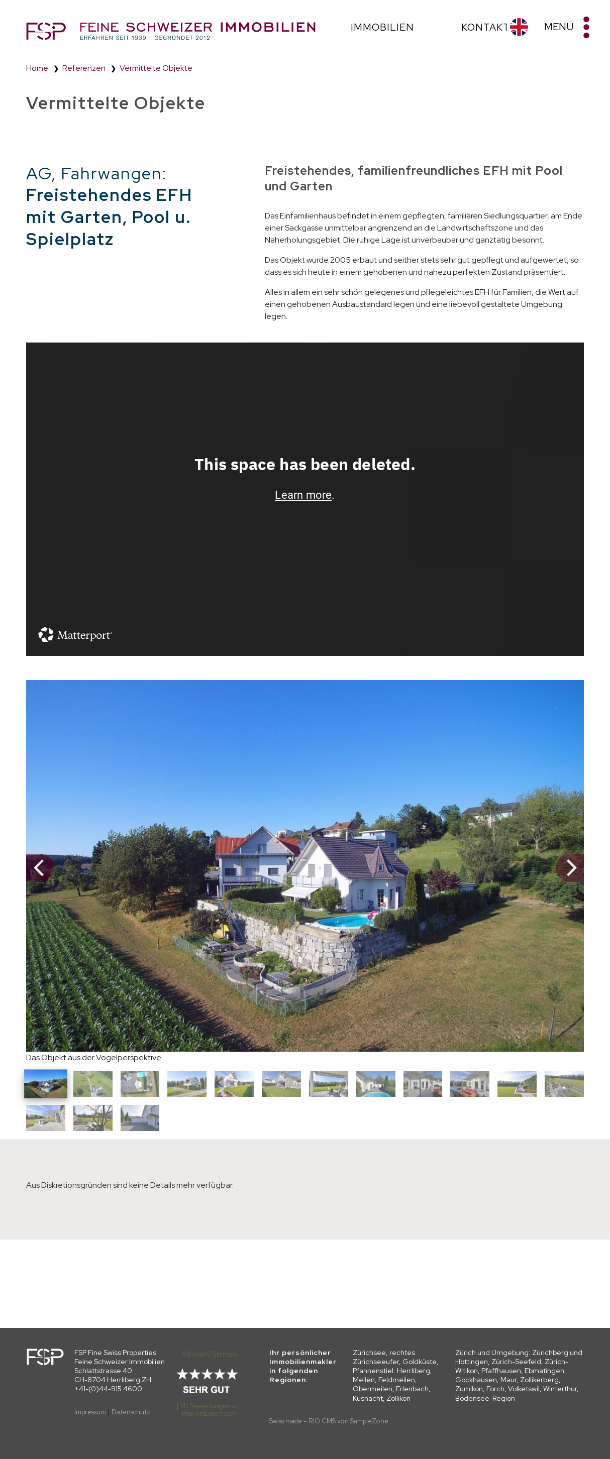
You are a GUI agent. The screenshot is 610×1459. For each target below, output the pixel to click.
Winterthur (560, 1388)
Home (37, 68)
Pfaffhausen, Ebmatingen (522, 1370)
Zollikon (398, 1398)
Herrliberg (413, 1370)
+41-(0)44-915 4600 (108, 1388)
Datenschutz (131, 1412)
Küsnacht (368, 1398)
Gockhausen (476, 1379)
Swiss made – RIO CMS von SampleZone (328, 1421)
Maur (508, 1379)
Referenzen (84, 68)
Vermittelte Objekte (156, 68)
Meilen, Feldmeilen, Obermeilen (385, 1384)
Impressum (90, 1412)
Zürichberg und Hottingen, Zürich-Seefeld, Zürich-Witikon (518, 1361)
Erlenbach (412, 1388)
